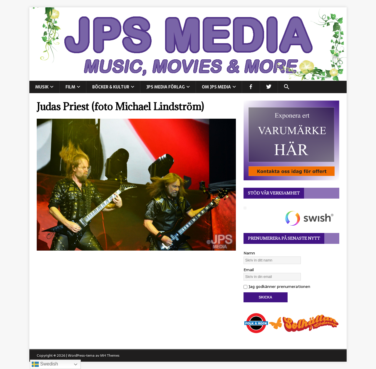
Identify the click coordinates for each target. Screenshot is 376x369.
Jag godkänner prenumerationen (277, 286)
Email (249, 269)
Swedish (45, 364)
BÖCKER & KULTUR (110, 87)
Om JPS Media (216, 87)
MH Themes (109, 355)
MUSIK (41, 87)
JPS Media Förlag (165, 87)
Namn (249, 253)
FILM (70, 87)
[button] (287, 87)
